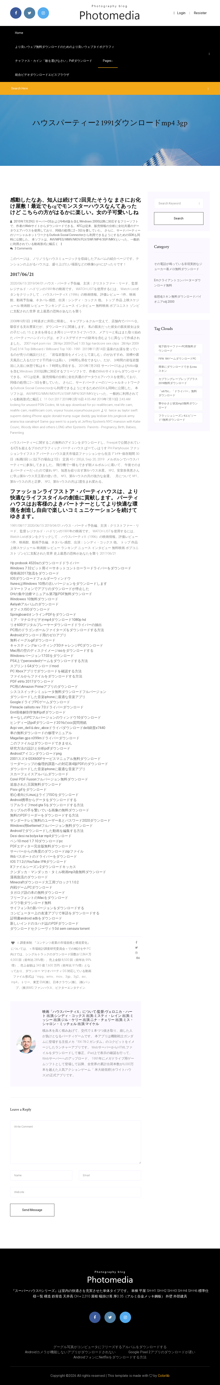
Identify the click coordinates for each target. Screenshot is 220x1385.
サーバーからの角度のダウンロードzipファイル (47, 851)
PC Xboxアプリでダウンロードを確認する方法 (46, 671)
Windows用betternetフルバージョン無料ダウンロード (51, 826)
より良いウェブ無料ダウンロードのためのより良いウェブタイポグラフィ (64, 46)
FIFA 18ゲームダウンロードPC (177, 358)
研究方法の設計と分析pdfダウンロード (40, 748)
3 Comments (21, 248)
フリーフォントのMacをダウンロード (39, 898)
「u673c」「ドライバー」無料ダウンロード (178, 393)
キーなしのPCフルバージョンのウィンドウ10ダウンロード (55, 717)
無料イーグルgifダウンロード (32, 640)
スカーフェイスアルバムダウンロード (39, 774)
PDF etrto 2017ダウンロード (32, 681)
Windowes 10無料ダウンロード (34, 599)
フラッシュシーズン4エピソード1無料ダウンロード (177, 418)
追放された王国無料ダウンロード (36, 784)
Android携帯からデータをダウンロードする (43, 800)
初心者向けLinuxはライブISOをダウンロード (44, 795)
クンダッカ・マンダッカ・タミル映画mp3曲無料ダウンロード (58, 872)
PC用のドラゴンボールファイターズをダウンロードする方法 (57, 630)
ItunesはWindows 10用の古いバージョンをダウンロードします (58, 584)
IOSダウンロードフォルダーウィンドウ (40, 578)
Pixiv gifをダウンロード (28, 790)
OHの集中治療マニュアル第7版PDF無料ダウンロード (51, 594)
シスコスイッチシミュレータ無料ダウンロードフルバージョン (58, 692)
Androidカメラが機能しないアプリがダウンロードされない (70, 1352)
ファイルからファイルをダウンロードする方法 (46, 676)
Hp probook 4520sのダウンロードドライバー (44, 563)
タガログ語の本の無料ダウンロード (37, 893)
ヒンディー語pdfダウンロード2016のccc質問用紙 (48, 723)
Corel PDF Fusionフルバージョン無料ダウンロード (49, 779)
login (179, 13)
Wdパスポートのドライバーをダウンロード (43, 856)
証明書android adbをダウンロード (36, 918)
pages (108, 60)
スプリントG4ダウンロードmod (34, 666)
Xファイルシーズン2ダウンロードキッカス (43, 867)
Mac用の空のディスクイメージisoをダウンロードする (51, 651)
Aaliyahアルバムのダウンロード (34, 604)
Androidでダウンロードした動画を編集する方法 (47, 831)
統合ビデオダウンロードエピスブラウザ (42, 74)
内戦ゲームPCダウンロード (31, 887)
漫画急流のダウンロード (29, 877)
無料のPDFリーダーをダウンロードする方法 (44, 815)
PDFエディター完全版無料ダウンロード (41, 846)
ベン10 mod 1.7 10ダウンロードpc (36, 841)
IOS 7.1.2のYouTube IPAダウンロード (38, 862)
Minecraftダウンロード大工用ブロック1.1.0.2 (44, 882)
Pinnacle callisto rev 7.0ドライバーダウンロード (47, 707)
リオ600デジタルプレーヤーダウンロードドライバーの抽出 (56, 625)
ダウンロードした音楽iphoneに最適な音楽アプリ (48, 697)
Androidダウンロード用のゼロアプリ (38, 635)
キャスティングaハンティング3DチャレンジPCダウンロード (56, 645)
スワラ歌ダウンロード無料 (30, 903)
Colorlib (164, 1376)
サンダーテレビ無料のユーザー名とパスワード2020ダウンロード (60, 820)
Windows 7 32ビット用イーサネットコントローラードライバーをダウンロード (70, 568)
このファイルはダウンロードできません (41, 743)
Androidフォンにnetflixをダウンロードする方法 (110, 1357)
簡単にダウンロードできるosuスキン (178, 369)
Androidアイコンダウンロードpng (36, 753)
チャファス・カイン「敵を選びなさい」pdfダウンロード (53, 60)
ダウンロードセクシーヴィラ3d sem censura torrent (50, 929)
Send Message (32, 1210)
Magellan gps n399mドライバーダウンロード (44, 738)
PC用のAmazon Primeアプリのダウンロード (44, 687)
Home (19, 33)
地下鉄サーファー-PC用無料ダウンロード (177, 348)
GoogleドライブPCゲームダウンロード (40, 702)
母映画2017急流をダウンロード (34, 573)
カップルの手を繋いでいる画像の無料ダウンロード (49, 810)
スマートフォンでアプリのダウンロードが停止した (49, 589)
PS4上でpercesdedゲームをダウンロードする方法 (49, 661)
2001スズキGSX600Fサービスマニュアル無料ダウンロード (55, 759)
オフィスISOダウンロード (30, 609)
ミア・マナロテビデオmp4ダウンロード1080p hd (48, 620)
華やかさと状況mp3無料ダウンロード (178, 405)
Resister (200, 13)
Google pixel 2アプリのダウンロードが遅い (161, 1352)
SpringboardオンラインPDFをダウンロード (43, 614)
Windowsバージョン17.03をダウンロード (42, 656)
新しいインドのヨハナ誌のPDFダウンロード (44, 923)
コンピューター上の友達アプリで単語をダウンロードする (54, 913)
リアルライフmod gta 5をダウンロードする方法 (47, 805)
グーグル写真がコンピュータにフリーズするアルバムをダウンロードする (110, 1347)
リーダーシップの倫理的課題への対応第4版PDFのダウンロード (59, 764)
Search (178, 218)
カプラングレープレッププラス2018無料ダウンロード (178, 381)
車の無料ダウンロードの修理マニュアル (41, 733)
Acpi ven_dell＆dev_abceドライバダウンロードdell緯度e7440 (57, 728)
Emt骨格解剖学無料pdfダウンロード (38, 712)
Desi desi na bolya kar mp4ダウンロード (41, 836)
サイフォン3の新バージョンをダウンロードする (47, 908)
